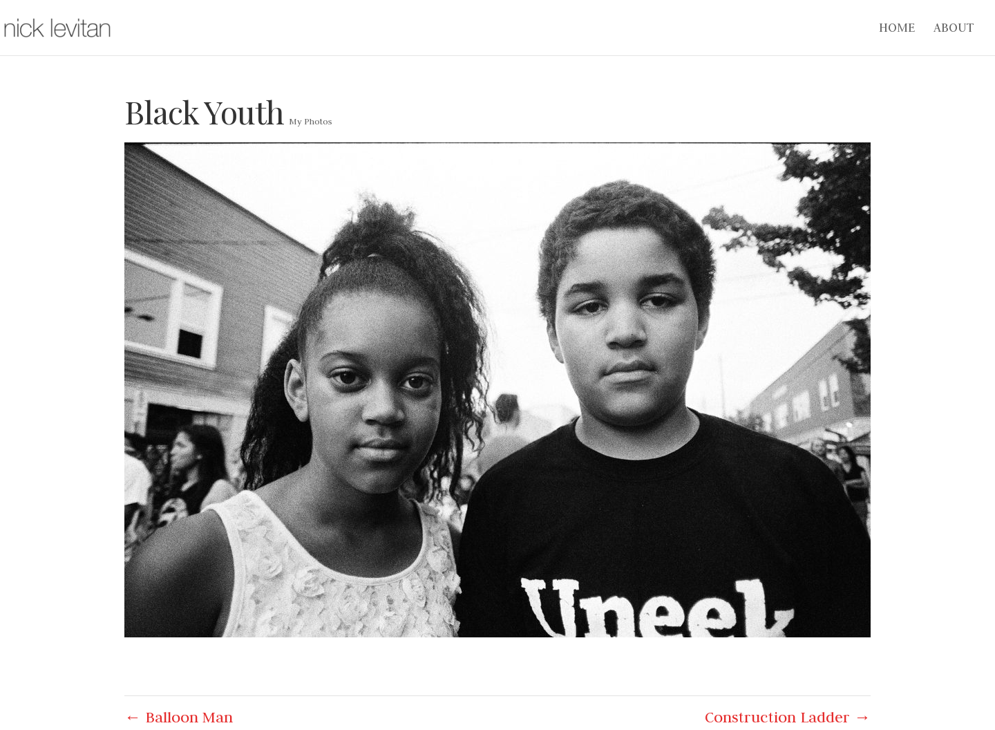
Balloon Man (178, 717)
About (954, 29)
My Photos (310, 121)
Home (897, 29)
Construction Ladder (788, 717)
